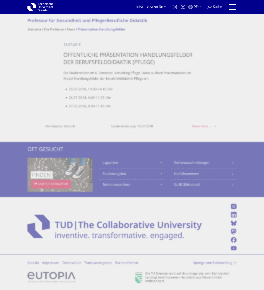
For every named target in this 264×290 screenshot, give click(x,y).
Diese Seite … (202, 126)
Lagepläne (110, 163)
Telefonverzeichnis (116, 185)
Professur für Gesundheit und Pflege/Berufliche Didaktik (87, 21)
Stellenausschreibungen (192, 163)
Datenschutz (72, 263)
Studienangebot (114, 174)
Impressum (50, 263)
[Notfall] (175, 7)
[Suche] (214, 7)
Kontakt (33, 263)
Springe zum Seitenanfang (212, 263)
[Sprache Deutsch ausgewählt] (194, 7)
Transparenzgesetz (98, 263)
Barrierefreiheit (126, 263)
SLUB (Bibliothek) (187, 185)
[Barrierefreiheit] (183, 7)
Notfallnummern (186, 174)
